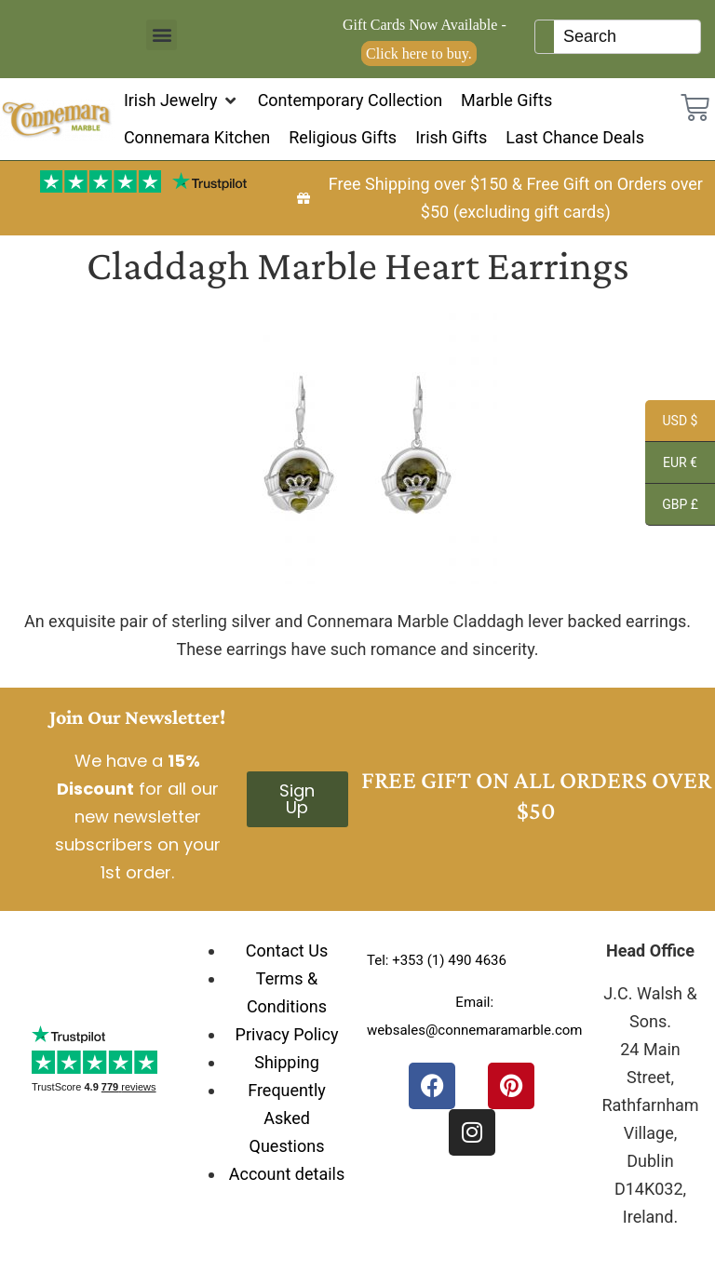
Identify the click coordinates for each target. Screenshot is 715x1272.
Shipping (286, 1062)
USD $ (671, 423)
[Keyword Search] (627, 36)
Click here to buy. (419, 53)
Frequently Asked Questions (287, 1118)
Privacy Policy (287, 1034)
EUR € (671, 465)
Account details (287, 1174)
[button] (161, 35)
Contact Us (287, 950)
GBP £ (671, 507)
